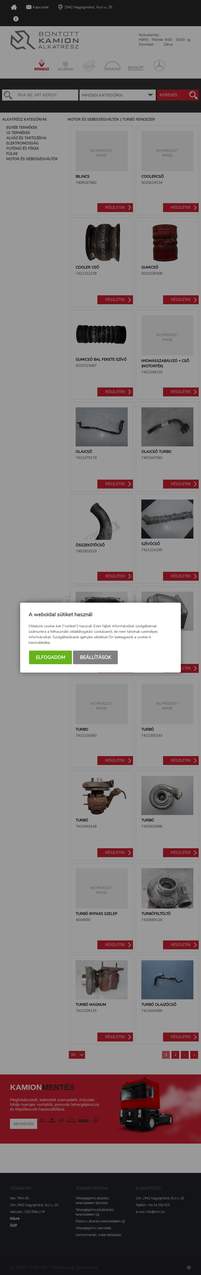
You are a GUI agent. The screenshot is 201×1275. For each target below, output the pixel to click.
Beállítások (95, 658)
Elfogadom (50, 658)
